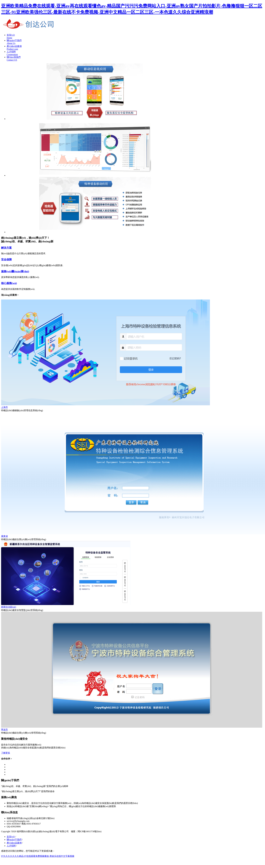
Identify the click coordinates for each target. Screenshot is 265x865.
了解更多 (5, 753)
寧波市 (4, 729)
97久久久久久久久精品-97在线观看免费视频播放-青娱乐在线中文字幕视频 (37, 856)
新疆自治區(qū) (8, 607)
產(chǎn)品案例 (14, 843)
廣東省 (4, 536)
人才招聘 (11, 846)
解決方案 (6, 247)
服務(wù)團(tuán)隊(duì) (15, 271)
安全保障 (6, 259)
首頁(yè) (11, 836)
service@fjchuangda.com (18, 821)
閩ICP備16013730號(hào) (90, 831)
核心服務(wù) (9, 283)
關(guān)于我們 (14, 839)
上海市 (4, 407)
